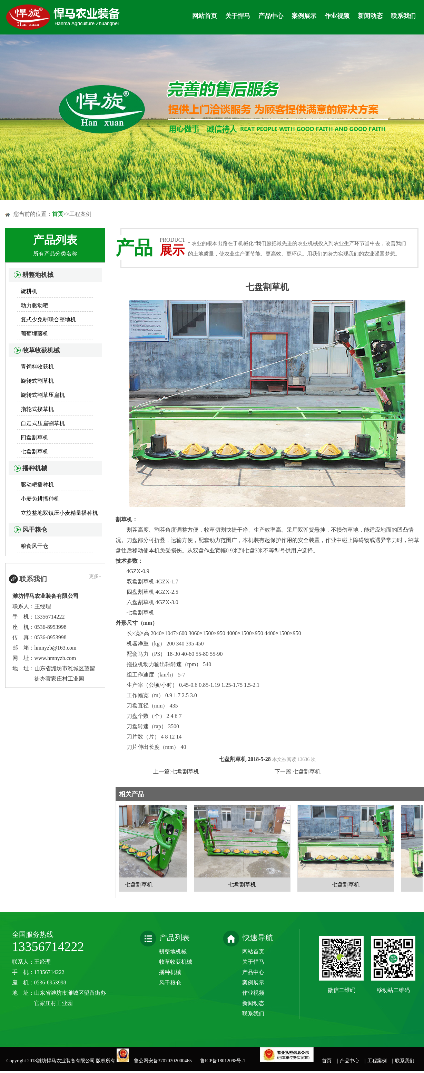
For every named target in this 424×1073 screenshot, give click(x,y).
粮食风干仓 (34, 546)
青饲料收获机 (37, 367)
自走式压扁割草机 (43, 423)
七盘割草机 (34, 451)
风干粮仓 (34, 529)
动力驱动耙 (34, 305)
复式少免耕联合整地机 (48, 319)
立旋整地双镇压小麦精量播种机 (59, 513)
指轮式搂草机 (37, 409)
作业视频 (337, 15)
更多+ (95, 576)
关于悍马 (237, 15)
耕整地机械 (37, 274)
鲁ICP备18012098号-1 (222, 1060)
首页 (57, 214)
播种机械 (34, 468)
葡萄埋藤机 (34, 334)
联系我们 (403, 15)
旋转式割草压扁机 (43, 395)
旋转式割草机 (37, 381)
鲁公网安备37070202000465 (164, 1060)
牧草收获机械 (41, 350)
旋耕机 (29, 291)
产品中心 (270, 15)
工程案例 (377, 1060)
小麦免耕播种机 (40, 499)
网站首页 (204, 15)
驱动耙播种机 (37, 485)
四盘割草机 (34, 437)
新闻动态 (370, 15)
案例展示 (304, 15)
